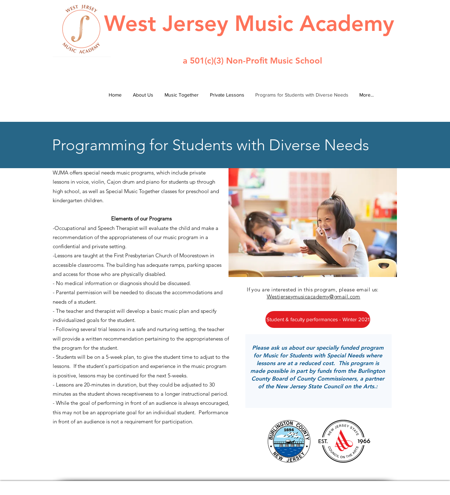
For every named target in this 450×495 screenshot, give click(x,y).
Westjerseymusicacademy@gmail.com (313, 296)
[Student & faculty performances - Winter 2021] (317, 319)
